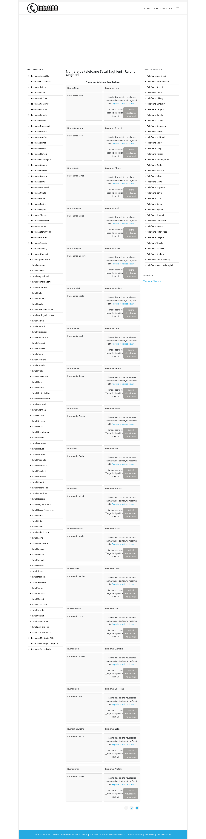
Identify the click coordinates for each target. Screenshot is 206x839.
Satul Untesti (38, 599)
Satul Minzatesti (39, 476)
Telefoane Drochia (38, 131)
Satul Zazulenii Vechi (41, 632)
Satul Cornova (38, 348)
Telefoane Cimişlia (38, 115)
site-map (94, 834)
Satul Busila (37, 304)
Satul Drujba (37, 371)
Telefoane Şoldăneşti (39, 220)
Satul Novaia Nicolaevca (42, 510)
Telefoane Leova (37, 181)
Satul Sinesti (37, 571)
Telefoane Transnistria (40, 649)
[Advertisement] (103, 35)
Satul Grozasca (38, 421)
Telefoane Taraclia (38, 243)
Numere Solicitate (163, 8)
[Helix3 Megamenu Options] (177, 8)
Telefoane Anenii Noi (39, 76)
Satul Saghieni (38, 549)
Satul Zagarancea (40, 621)
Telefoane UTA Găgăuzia (41, 159)
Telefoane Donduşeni (40, 126)
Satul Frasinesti (39, 404)
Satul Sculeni (38, 554)
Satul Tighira (38, 588)
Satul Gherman (39, 410)
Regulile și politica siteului (124, 103)
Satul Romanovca (40, 543)
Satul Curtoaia (38, 365)
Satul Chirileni (38, 326)
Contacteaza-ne (164, 834)
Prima (147, 8)
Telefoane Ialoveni (38, 176)
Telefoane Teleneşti (39, 248)
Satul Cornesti (38, 343)
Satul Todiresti (38, 593)
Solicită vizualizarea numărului (130, 112)
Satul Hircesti (38, 426)
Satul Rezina (37, 538)
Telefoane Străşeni (38, 237)
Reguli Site (149, 834)
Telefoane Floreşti (38, 154)
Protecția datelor (135, 834)
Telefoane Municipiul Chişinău (44, 643)
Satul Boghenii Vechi (41, 281)
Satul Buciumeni (39, 287)
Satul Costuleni (39, 359)
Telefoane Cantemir (39, 103)
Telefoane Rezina (38, 204)
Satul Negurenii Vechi (41, 504)
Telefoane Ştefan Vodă (40, 232)
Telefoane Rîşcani (38, 209)
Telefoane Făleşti (38, 148)
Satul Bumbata (38, 298)
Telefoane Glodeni (38, 165)
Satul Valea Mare (39, 604)
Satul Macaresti (39, 454)
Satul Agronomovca (41, 259)
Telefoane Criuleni (38, 120)
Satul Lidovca (38, 448)
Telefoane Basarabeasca (41, 81)
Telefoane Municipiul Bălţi (42, 638)
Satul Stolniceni (39, 576)
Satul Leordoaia (39, 443)
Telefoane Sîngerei (38, 215)
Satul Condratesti (40, 337)
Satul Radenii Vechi (40, 532)
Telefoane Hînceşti (38, 170)
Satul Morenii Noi (40, 487)
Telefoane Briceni (38, 87)
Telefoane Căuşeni (38, 109)
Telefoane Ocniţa (38, 193)
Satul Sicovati (38, 565)
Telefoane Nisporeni (39, 187)
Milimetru (83, 834)
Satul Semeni (38, 560)
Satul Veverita (38, 610)
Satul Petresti (38, 515)
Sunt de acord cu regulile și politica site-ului (115, 112)
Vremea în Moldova (152, 281)
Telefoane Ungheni (39, 254)
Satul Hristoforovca (40, 432)
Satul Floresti (38, 387)
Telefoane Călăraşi (38, 98)
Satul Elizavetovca (40, 376)
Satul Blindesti (38, 270)
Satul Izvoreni (38, 437)
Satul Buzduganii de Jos (42, 309)
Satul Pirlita (37, 521)
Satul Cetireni (38, 320)
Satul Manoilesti (39, 465)
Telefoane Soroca (38, 226)
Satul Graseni (38, 415)
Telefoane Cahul (37, 92)
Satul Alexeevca (39, 265)
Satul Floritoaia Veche (42, 398)
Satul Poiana (37, 526)
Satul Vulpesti (38, 615)
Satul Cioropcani (39, 332)
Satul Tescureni (39, 582)
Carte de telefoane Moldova (112, 834)
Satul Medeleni (39, 471)
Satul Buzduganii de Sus (43, 315)
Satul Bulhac (37, 293)
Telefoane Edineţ (38, 142)
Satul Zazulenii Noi (40, 627)
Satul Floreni (37, 382)
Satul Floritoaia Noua (41, 393)
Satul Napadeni (39, 499)
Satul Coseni (37, 354)
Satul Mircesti (38, 482)
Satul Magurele (39, 460)
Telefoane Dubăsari (39, 137)
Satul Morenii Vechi (40, 493)
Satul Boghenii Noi (40, 276)
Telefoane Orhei (37, 198)
